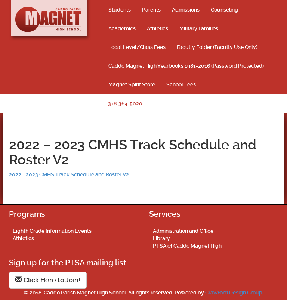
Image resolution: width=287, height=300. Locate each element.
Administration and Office (183, 231)
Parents (151, 10)
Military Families (198, 28)
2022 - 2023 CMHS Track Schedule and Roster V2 (69, 174)
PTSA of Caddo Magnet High (187, 246)
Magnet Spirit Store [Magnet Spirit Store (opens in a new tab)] (131, 84)
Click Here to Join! (47, 280)
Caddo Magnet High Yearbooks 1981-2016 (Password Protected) (186, 66)
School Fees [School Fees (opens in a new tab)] (181, 84)
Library (161, 238)
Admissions (186, 10)
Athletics (157, 28)
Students (119, 10)
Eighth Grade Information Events (52, 231)
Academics (122, 28)
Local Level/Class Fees (137, 47)
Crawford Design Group (233, 293)
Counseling (224, 10)
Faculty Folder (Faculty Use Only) (217, 47)
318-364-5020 (125, 103)
